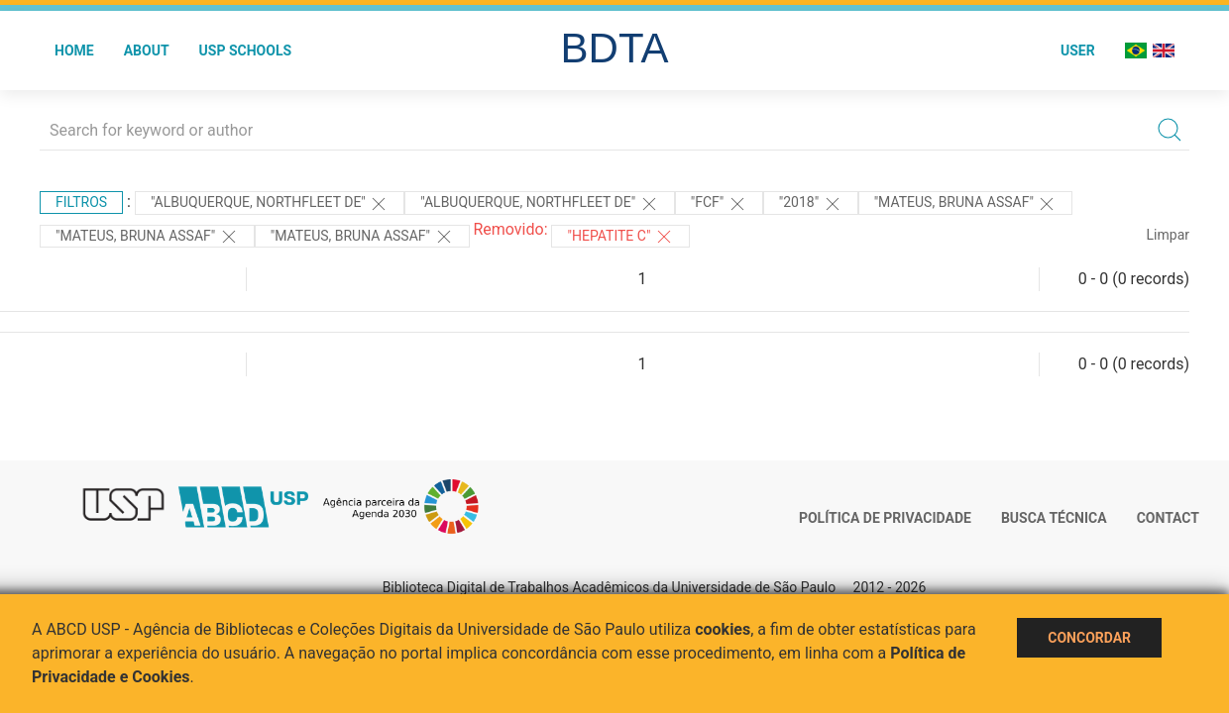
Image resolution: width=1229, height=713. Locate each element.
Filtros (81, 202)
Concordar (1089, 638)
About (146, 50)
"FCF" (719, 204)
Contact (1168, 518)
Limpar (1168, 235)
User (1078, 50)
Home (74, 50)
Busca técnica (1054, 518)
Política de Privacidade (885, 518)
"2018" (810, 204)
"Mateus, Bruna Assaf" (966, 204)
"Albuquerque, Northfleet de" (270, 204)
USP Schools (245, 50)
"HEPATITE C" (620, 237)
